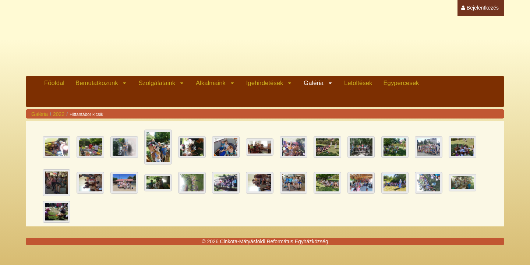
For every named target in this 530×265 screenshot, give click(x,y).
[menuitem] (479, 8)
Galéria (39, 114)
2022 (58, 114)
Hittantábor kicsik (86, 114)
